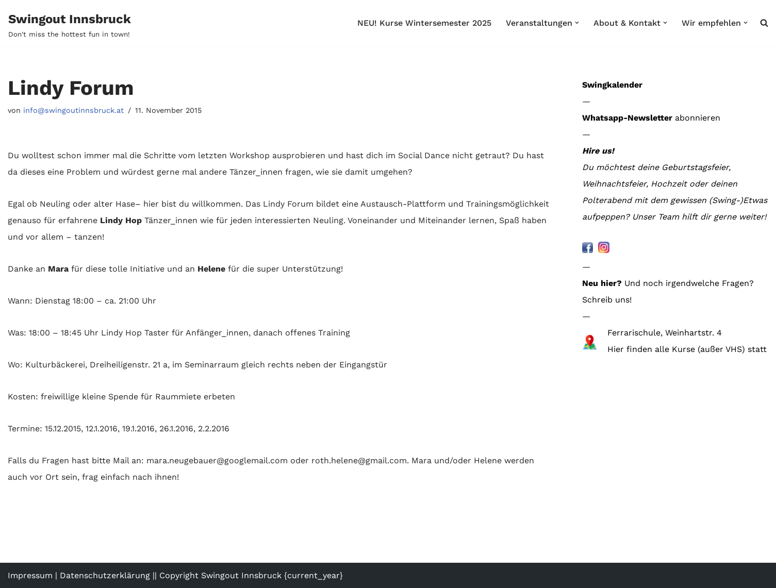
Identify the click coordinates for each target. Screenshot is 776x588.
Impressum (30, 575)
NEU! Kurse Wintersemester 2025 (424, 23)
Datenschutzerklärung (105, 575)
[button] (577, 23)
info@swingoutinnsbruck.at (73, 110)
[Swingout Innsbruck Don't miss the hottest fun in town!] (69, 24)
